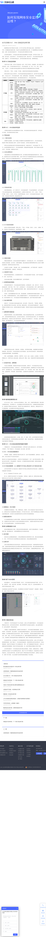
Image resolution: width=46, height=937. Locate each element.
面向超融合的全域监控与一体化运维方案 (12, 666)
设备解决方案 (4, 45)
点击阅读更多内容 (23, 712)
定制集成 (11, 752)
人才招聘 (29, 754)
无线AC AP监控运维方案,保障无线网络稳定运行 (13, 684)
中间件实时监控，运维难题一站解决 (11, 703)
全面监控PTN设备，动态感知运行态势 (11, 689)
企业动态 (29, 752)
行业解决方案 (21, 748)
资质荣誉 (29, 750)
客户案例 (20, 758)
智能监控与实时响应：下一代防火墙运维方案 (13, 680)
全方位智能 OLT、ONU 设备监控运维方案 (12, 675)
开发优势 (11, 755)
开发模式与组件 (12, 750)
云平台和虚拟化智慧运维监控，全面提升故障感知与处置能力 (16, 698)
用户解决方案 (21, 752)
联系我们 (29, 756)
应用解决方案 (21, 750)
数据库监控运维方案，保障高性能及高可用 (12, 707)
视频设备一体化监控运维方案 (9, 694)
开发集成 (11, 748)
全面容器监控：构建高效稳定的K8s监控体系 (13, 671)
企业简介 (29, 748)
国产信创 (20, 757)
